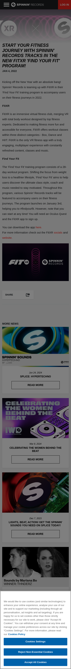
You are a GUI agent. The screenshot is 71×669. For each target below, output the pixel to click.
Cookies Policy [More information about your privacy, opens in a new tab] (16, 634)
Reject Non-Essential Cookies (35, 652)
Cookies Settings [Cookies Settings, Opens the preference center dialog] (36, 641)
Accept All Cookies (35, 662)
